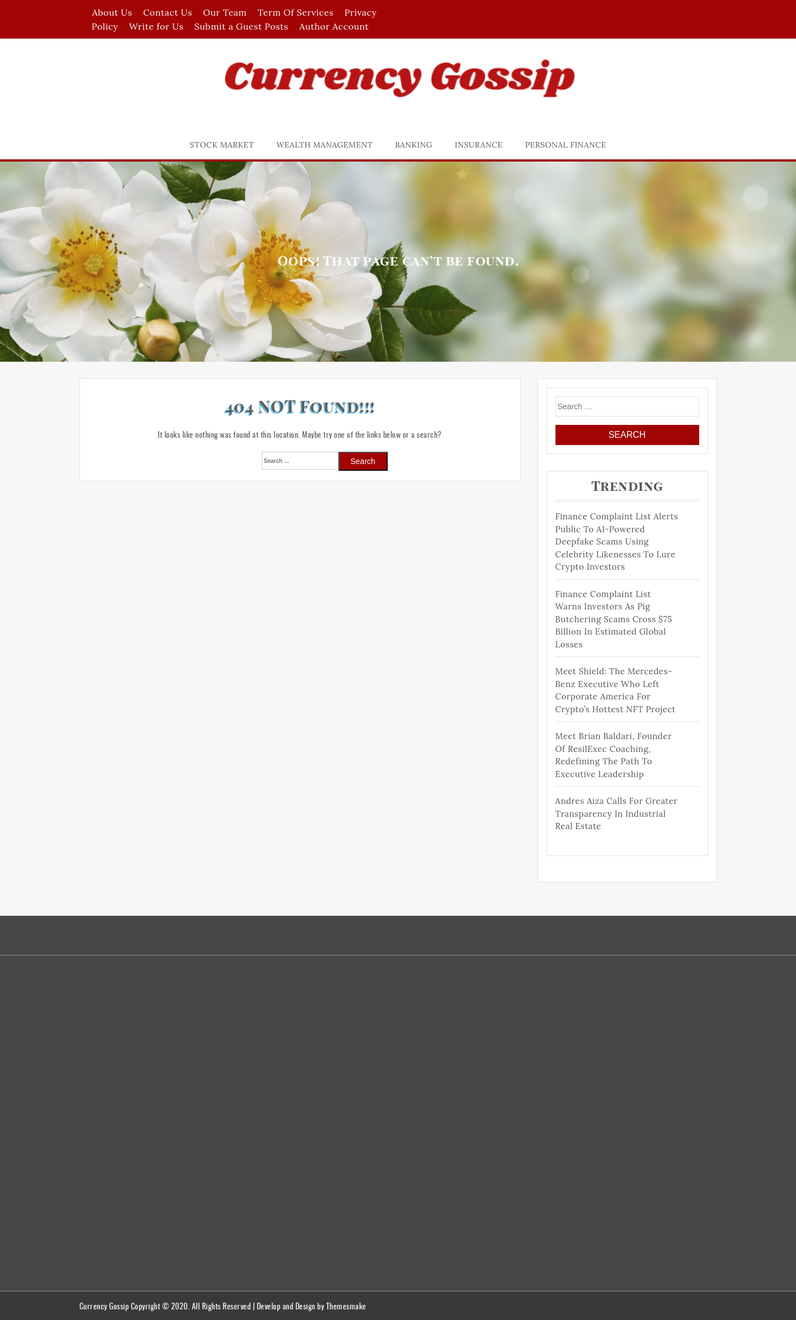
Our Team (225, 12)
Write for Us (156, 26)
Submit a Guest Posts (242, 26)
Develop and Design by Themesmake (311, 1306)
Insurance (479, 145)
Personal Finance (565, 145)
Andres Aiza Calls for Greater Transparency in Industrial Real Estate (616, 813)
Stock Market (222, 145)
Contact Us (167, 12)
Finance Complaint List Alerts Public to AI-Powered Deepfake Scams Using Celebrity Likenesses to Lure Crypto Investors (617, 541)
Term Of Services (296, 12)
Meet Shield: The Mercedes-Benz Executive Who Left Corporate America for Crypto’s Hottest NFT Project (615, 690)
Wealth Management (324, 145)
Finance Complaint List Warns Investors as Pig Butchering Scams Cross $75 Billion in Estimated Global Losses (613, 619)
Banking (413, 145)
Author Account (334, 26)
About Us (112, 12)
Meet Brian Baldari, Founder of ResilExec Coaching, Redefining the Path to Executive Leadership (613, 755)
